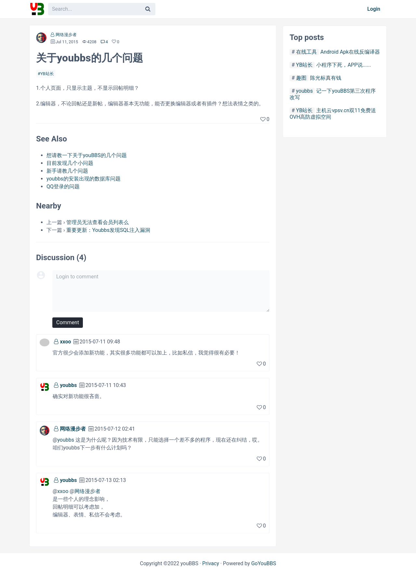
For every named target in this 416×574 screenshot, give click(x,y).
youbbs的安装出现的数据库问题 (83, 179)
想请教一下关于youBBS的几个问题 (86, 155)
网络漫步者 (66, 34)
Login (373, 9)
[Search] (147, 9)
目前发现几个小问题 (69, 163)
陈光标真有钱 (325, 78)
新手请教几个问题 (67, 171)
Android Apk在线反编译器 (350, 52)
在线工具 (306, 52)
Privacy (210, 563)
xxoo (65, 342)
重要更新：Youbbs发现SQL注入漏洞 (108, 230)
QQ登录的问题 (63, 186)
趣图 (301, 78)
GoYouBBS (263, 563)
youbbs (68, 385)
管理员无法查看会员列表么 (97, 222)
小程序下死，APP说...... (343, 65)
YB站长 (47, 73)
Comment (67, 322)
